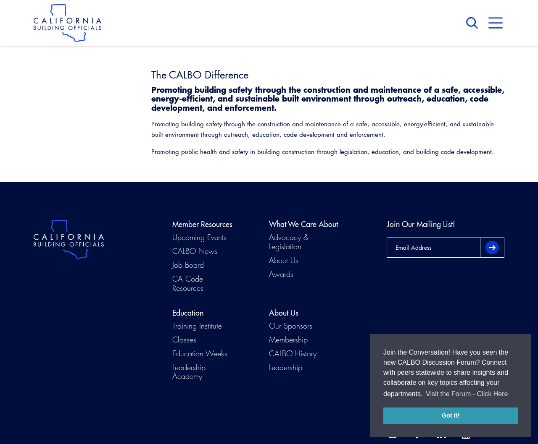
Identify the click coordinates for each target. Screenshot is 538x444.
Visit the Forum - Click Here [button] (467, 393)
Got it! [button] (450, 415)
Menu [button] (495, 23)
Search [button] (474, 23)
